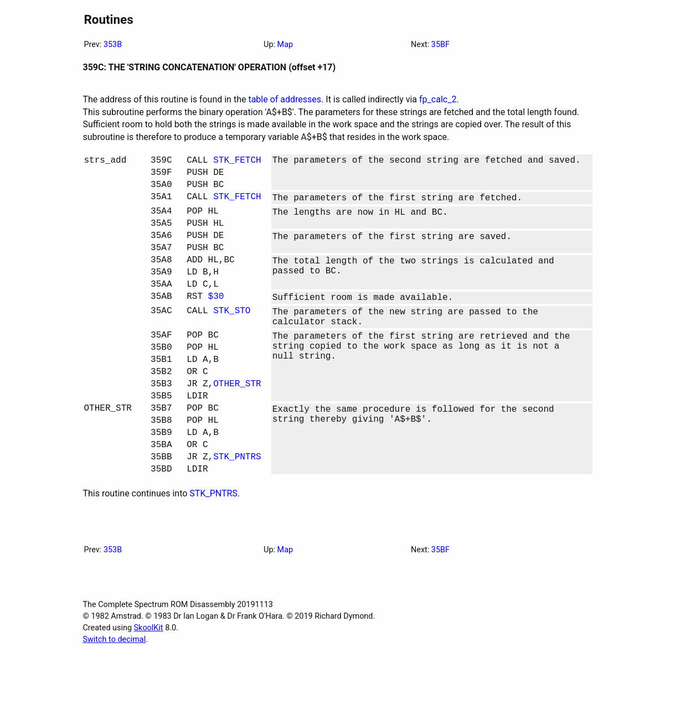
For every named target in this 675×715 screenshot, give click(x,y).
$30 (216, 322)
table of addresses (284, 99)
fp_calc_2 (437, 99)
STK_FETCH (237, 162)
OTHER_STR (237, 425)
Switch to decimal (114, 697)
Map (285, 44)
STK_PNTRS (237, 511)
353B (113, 44)
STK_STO (231, 339)
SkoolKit (148, 685)
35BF (440, 44)
